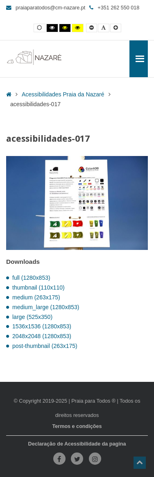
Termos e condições (77, 426)
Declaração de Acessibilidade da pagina (77, 444)
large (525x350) (32, 317)
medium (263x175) (36, 297)
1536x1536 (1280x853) (41, 326)
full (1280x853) (31, 277)
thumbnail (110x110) (38, 287)
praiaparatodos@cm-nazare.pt (45, 8)
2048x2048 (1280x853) (41, 336)
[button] (140, 463)
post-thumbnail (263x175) (44, 346)
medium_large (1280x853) (45, 307)
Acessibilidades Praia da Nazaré (63, 94)
